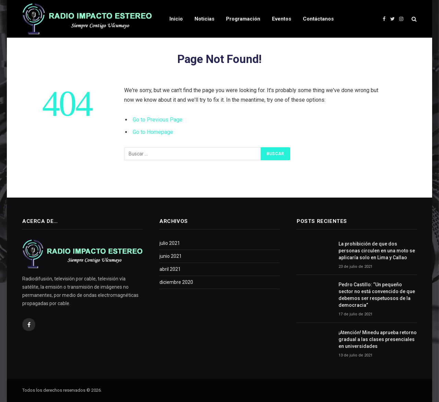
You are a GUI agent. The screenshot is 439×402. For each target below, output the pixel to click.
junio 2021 (170, 256)
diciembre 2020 (176, 282)
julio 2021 (169, 243)
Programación (243, 19)
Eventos (281, 19)
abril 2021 (170, 269)
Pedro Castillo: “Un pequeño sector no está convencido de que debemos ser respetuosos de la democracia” (377, 295)
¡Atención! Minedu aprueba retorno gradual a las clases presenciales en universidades (378, 339)
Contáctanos (318, 19)
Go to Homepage (153, 132)
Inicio (176, 19)
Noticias (204, 19)
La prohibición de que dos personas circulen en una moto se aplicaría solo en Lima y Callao (377, 250)
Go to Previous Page (157, 119)
